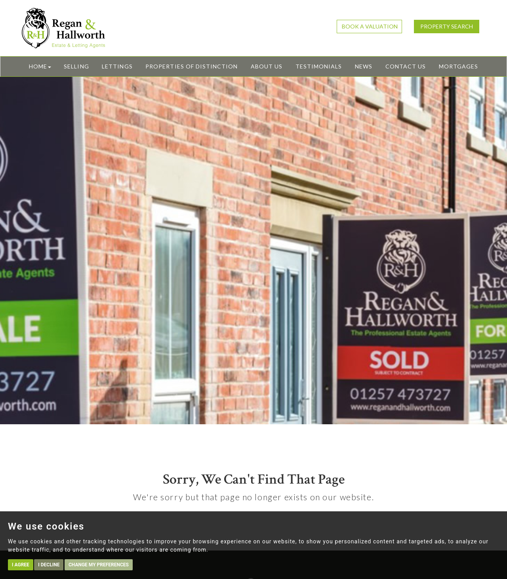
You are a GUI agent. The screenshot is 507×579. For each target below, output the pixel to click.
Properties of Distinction (191, 66)
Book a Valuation (370, 26)
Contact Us (405, 66)
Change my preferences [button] (99, 565)
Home (40, 66)
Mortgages (458, 66)
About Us (266, 66)
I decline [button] (48, 565)
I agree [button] (20, 565)
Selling (76, 66)
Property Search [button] (446, 26)
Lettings (117, 66)
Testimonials (318, 66)
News (363, 66)
